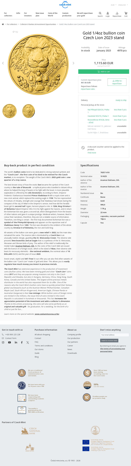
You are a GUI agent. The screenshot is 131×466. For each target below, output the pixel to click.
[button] (7, 63)
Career (70, 345)
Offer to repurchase (117, 82)
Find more (92, 152)
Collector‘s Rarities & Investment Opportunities (38, 24)
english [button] (122, 5)
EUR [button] (113, 5)
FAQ (36, 342)
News (69, 349)
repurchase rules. (88, 89)
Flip (15, 33)
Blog (37, 357)
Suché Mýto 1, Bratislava (98, 132)
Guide (37, 353)
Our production (73, 338)
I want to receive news (109, 340)
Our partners (72, 342)
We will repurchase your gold (85, 14)
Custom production (66, 14)
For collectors (8, 14)
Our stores (39, 349)
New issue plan (40, 14)
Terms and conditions (44, 345)
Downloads (72, 353)
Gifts (18, 13)
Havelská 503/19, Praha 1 (98, 116)
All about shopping (42, 334)
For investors (28, 14)
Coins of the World (52, 14)
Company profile (74, 334)
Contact (38, 338)
